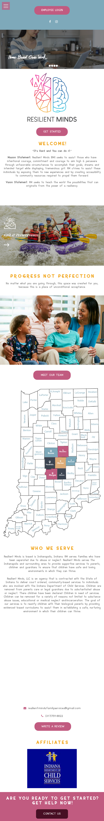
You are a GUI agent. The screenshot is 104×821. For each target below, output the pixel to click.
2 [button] (50, 65)
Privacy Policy (79, 815)
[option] (52, 48)
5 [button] (57, 65)
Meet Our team (52, 365)
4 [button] (54, 65)
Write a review (53, 716)
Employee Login (52, 10)
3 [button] (52, 65)
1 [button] (47, 65)
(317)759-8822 (52, 706)
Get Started (52, 130)
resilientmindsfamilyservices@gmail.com (52, 698)
